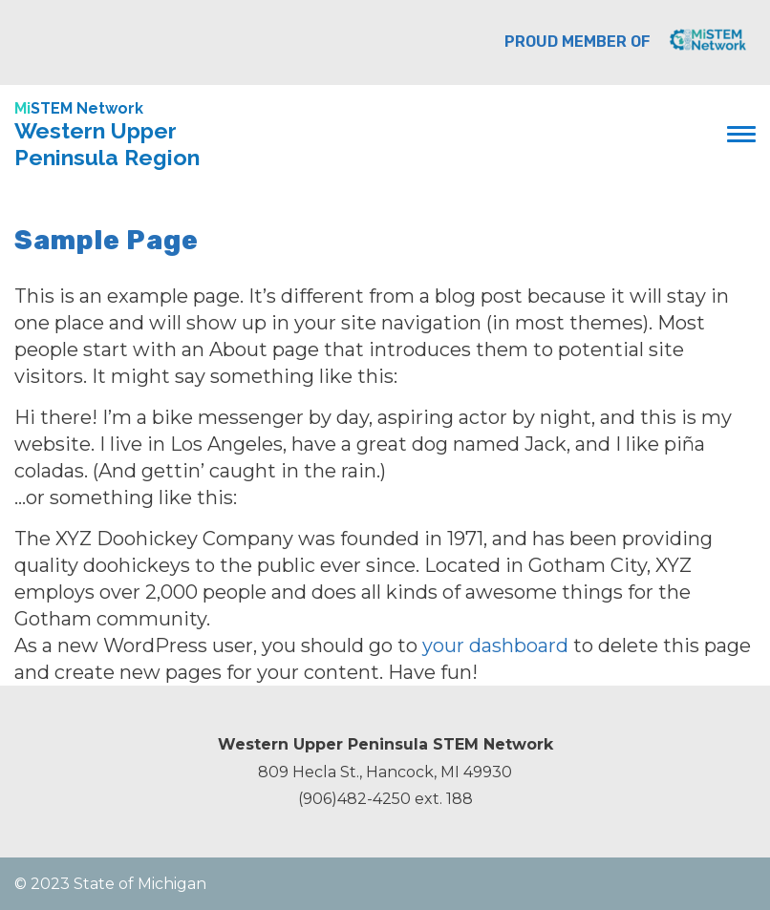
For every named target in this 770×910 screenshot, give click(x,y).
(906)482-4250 (354, 799)
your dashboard (495, 645)
